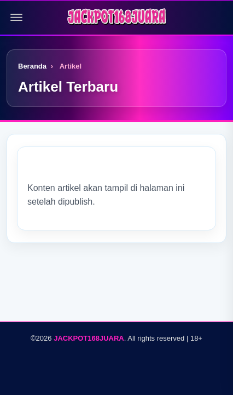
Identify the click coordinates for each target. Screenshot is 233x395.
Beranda (32, 66)
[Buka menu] (16, 17)
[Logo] (116, 17)
